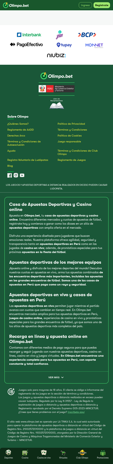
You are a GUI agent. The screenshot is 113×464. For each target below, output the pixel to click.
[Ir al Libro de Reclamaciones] (56, 108)
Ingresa (85, 5)
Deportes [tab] (8, 454)
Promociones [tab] (103, 454)
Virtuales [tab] (63, 454)
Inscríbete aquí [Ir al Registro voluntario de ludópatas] (76, 412)
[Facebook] (9, 175)
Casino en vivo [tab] (44, 454)
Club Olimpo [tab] (82, 454)
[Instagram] (16, 175)
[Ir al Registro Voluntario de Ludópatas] (31, 160)
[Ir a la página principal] (56, 76)
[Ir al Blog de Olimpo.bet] (31, 165)
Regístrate (101, 5)
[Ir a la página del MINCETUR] (57, 89)
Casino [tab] (25, 454)
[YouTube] (22, 175)
